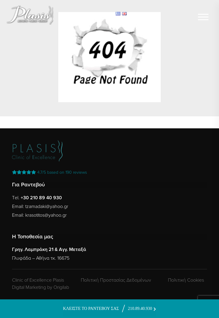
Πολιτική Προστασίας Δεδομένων (116, 280)
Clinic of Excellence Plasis (38, 280)
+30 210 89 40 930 (41, 198)
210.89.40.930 (140, 308)
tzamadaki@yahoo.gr (46, 206)
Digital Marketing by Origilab (40, 287)
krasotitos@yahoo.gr (46, 215)
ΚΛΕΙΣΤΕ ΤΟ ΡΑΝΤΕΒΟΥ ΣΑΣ (91, 308)
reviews (49, 172)
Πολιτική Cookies (186, 280)
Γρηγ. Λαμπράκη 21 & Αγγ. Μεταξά (49, 249)
